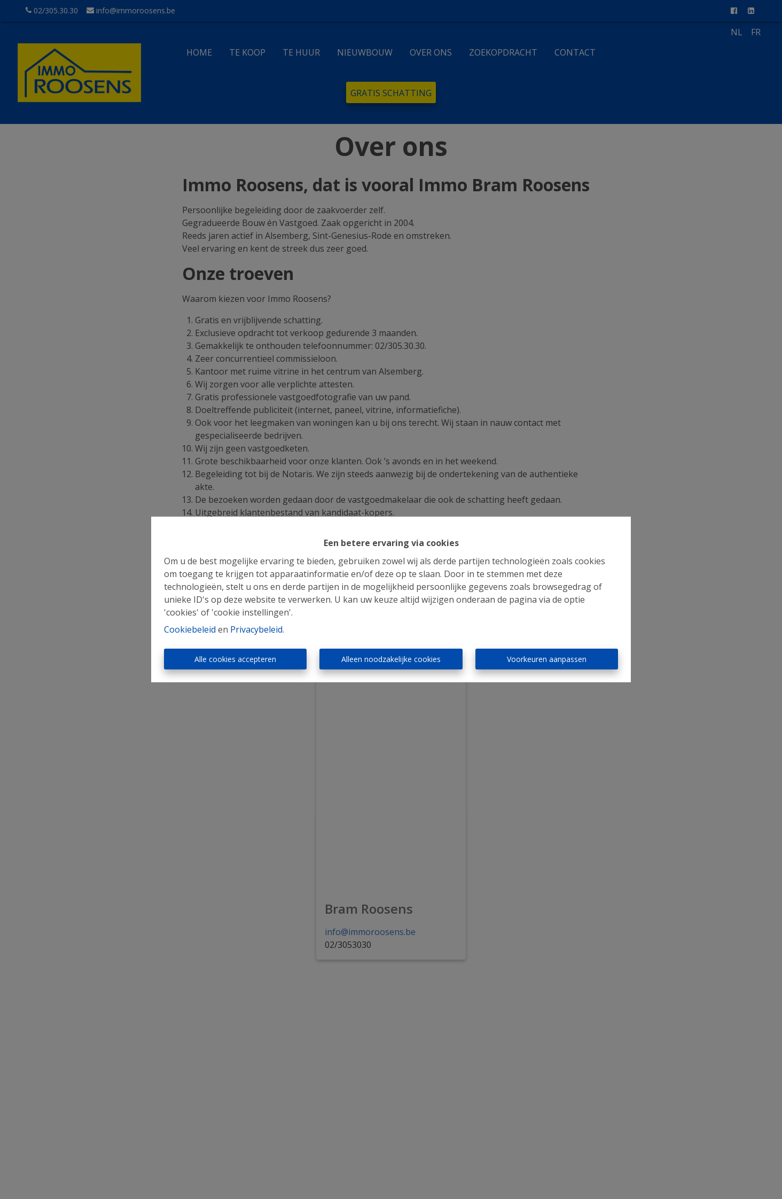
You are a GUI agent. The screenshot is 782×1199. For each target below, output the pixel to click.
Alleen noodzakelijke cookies (391, 659)
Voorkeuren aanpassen (546, 659)
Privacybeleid (256, 629)
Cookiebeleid (190, 629)
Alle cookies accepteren (235, 659)
